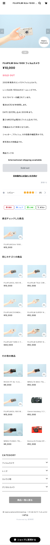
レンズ (4, 471)
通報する (44, 182)
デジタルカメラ (8, 487)
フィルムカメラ (8, 463)
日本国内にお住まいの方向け (25, 176)
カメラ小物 (6, 479)
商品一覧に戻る (25, 500)
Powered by (25, 519)
